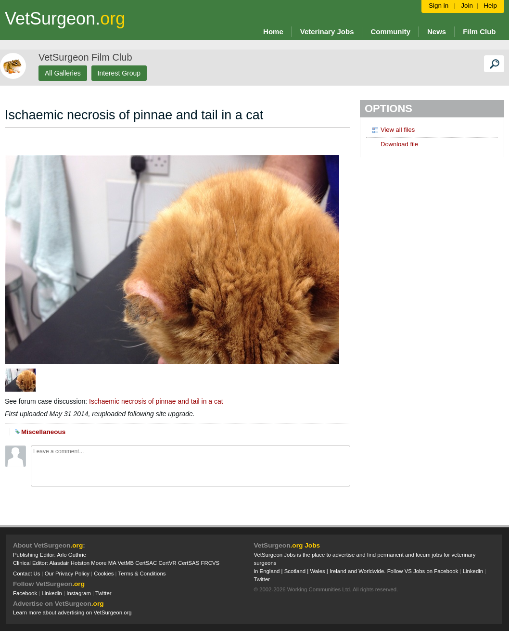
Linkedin (51, 593)
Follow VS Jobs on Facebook (422, 571)
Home (273, 31)
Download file (394, 144)
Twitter (103, 593)
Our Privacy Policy (67, 573)
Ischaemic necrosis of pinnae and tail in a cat (156, 401)
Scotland (294, 571)
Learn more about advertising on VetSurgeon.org (72, 612)
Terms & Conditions (142, 573)
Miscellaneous (43, 431)
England (270, 571)
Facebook (25, 593)
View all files (393, 129)
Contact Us (26, 573)
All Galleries (63, 73)
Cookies (104, 573)
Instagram (78, 593)
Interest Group (119, 73)
